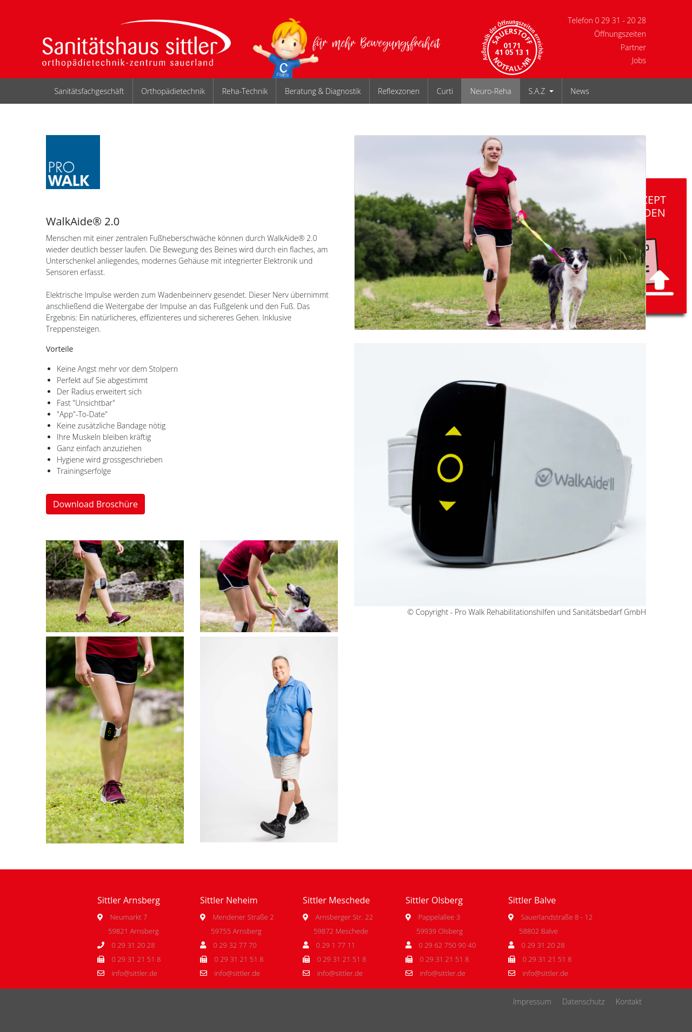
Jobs (638, 60)
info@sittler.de (134, 973)
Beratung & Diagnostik (323, 91)
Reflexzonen (399, 91)
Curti (445, 91)
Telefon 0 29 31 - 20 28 (607, 20)
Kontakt (629, 1001)
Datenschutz (583, 1001)
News (579, 91)
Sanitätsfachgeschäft (89, 91)
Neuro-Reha (490, 91)
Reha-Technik (245, 91)
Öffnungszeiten (620, 34)
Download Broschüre (95, 504)
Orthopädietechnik (173, 91)
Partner (633, 47)
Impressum (532, 1001)
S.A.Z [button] (538, 91)
